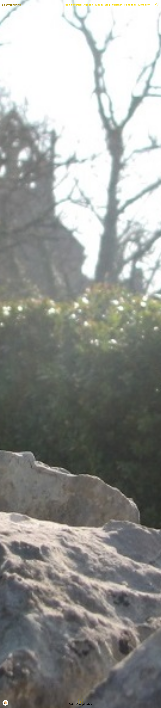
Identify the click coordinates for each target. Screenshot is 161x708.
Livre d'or (144, 4)
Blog (107, 4)
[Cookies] (5, 703)
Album (99, 4)
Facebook (130, 4)
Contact (117, 4)
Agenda (88, 4)
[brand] (11, 5)
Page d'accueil (73, 4)
